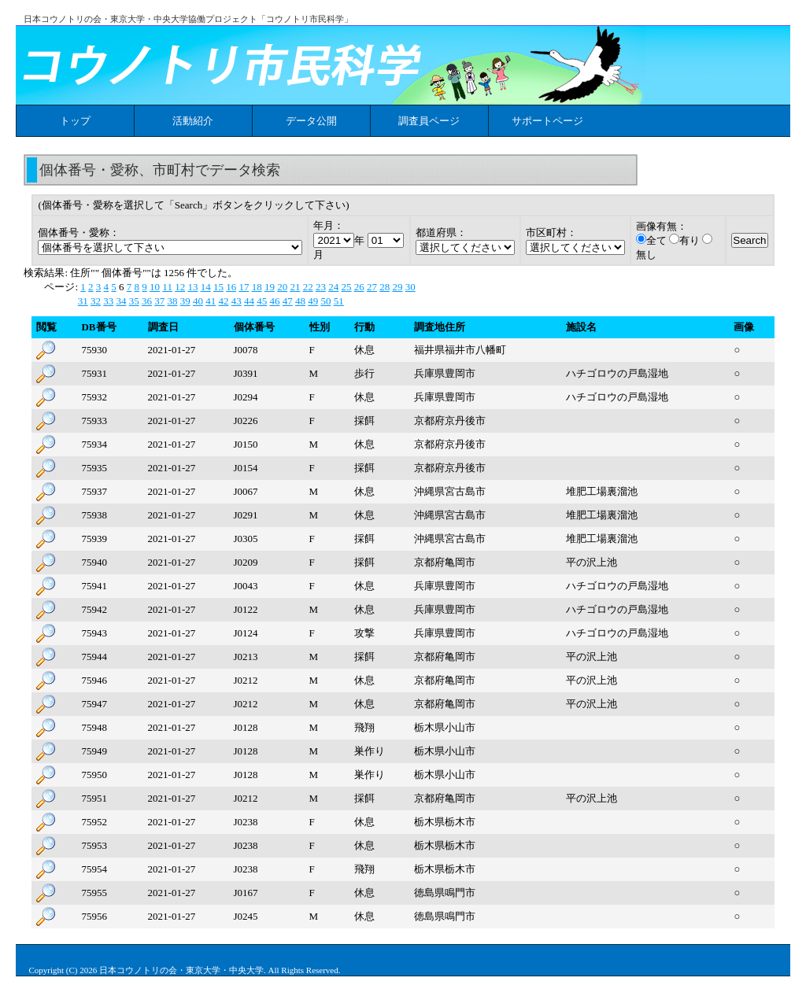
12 (180, 287)
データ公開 (311, 121)
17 (243, 287)
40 (198, 301)
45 (262, 301)
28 (384, 287)
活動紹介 (192, 121)
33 (108, 301)
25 (346, 287)
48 (300, 301)
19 (269, 287)
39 (185, 301)
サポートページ (547, 121)
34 (121, 301)
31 (83, 301)
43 (236, 301)
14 (206, 287)
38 (172, 301)
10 (155, 287)
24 (333, 287)
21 (295, 287)
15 (218, 287)
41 (210, 301)
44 (249, 301)
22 (308, 287)
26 (359, 287)
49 (313, 301)
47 (288, 301)
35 (134, 301)
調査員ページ (429, 121)
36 (147, 301)
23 (321, 287)
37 (159, 301)
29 (397, 287)
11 (167, 287)
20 (282, 287)
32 (96, 301)
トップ (75, 121)
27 (372, 287)
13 (192, 287)
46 (274, 301)
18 (257, 287)
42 (223, 301)
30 (410, 287)
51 (339, 301)
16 (231, 287)
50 (325, 301)
